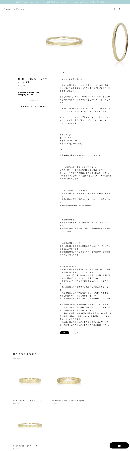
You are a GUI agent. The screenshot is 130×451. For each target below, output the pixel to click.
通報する (75, 333)
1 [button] (63, 72)
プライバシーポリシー (41, 438)
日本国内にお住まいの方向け (34, 107)
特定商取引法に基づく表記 (61, 438)
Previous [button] (4, 42)
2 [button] (65, 72)
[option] (65, 42)
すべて (21, 420)
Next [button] (126, 42)
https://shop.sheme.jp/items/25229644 (76, 205)
